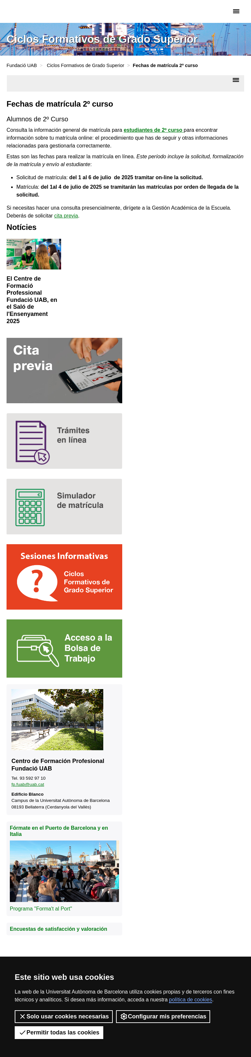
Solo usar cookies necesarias (64, 1016)
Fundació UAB (34, 11)
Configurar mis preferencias (163, 1016)
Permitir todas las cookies (59, 1032)
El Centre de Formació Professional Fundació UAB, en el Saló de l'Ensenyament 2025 (32, 299)
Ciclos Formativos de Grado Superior (85, 65)
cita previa (66, 215)
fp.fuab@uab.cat (27, 784)
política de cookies (190, 999)
